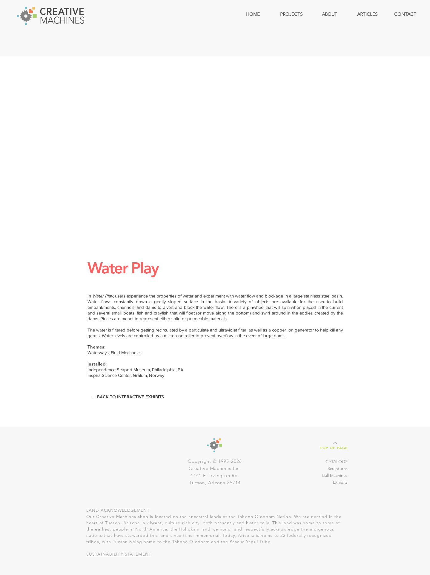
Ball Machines (335, 475)
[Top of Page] (334, 445)
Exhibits (340, 482)
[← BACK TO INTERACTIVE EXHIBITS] (127, 397)
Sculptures (338, 468)
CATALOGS (336, 461)
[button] (291, 14)
